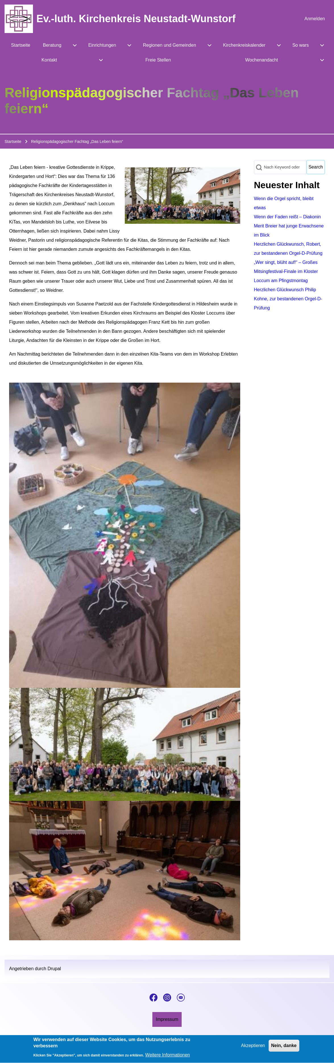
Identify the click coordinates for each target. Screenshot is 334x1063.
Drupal (54, 968)
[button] (124, 535)
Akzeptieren (253, 1048)
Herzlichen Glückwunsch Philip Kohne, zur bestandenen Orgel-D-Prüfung (288, 298)
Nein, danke (284, 1048)
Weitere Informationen (167, 1057)
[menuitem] (314, 19)
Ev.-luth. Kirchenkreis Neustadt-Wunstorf (136, 18)
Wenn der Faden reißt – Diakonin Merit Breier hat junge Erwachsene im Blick (288, 225)
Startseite (13, 141)
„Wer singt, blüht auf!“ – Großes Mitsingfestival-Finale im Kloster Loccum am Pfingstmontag (286, 271)
